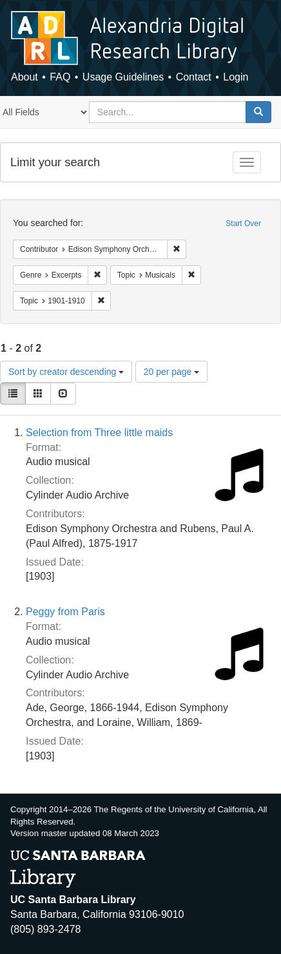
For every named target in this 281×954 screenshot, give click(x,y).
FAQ (60, 77)
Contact (193, 77)
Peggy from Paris (65, 611)
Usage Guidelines (123, 77)
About (24, 77)
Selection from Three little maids (99, 432)
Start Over (243, 223)
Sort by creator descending (66, 372)
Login (235, 77)
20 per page (172, 372)
